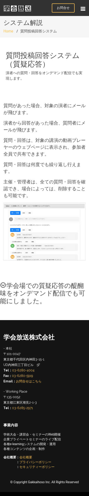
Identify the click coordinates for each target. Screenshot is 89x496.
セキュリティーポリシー (37, 467)
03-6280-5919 (22, 376)
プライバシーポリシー (35, 462)
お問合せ (63, 8)
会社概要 (25, 457)
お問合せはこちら (29, 381)
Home (8, 31)
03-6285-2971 (22, 408)
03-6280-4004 (23, 370)
